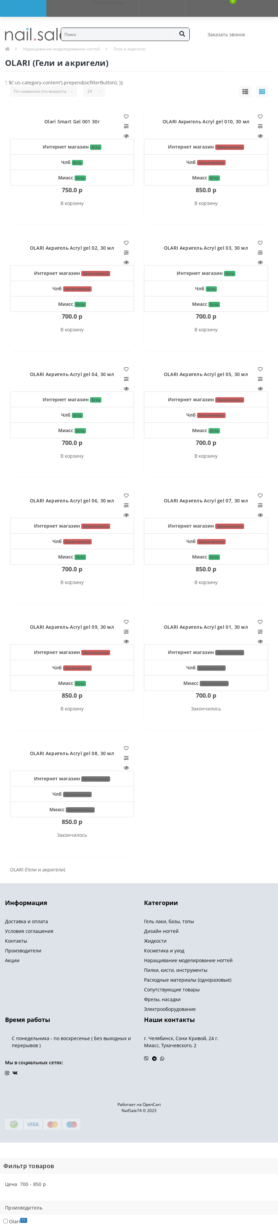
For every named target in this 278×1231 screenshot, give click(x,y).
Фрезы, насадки (162, 999)
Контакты (16, 941)
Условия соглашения (29, 931)
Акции (12, 960)
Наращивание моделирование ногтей (61, 49)
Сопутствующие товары (172, 989)
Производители (23, 950)
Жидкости (155, 941)
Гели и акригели (129, 49)
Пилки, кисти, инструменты (175, 970)
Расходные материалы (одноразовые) (187, 980)
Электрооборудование (170, 1009)
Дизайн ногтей (161, 931)
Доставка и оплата (26, 921)
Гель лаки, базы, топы (169, 921)
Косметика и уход (164, 950)
